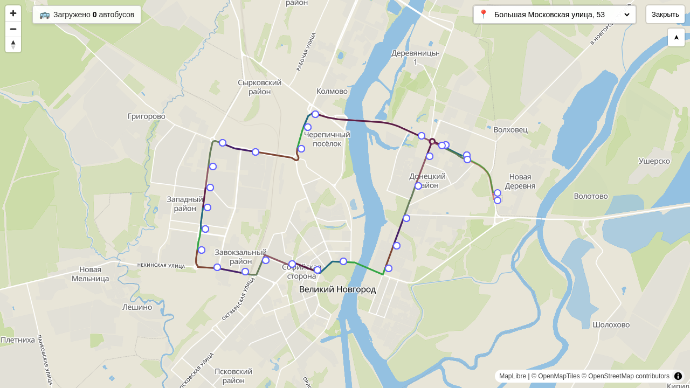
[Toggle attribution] (678, 376)
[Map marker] (497, 200)
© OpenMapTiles (556, 376)
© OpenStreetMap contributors (626, 376)
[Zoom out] (13, 29)
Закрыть (665, 14)
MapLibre (512, 376)
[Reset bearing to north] (13, 44)
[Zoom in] (13, 13)
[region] (345, 194)
